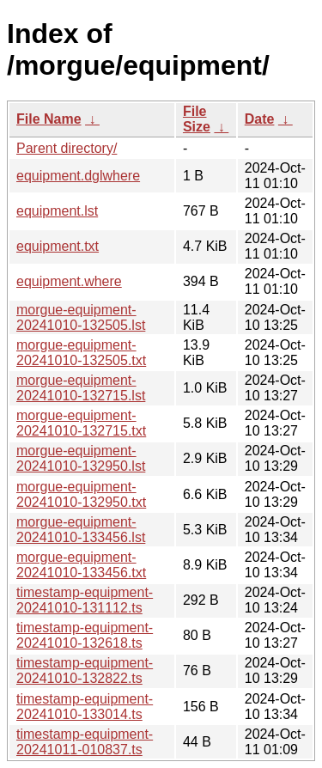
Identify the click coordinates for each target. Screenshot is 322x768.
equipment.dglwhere (78, 175)
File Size (196, 119)
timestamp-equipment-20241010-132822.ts (84, 670)
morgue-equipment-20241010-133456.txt (81, 565)
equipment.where (69, 281)
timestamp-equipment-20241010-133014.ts (84, 707)
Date (260, 119)
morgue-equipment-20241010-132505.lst (80, 317)
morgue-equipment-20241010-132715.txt (81, 423)
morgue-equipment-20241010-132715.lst (80, 388)
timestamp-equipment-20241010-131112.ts (84, 600)
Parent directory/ (66, 148)
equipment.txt (57, 246)
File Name (49, 119)
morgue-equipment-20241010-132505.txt (81, 353)
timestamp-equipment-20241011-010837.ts (84, 742)
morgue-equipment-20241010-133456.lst (80, 530)
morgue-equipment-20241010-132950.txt (81, 494)
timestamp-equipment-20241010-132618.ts (84, 635)
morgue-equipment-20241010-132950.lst (80, 458)
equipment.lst (57, 211)
